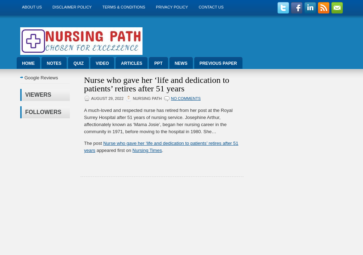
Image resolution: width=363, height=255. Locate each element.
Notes (54, 63)
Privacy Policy (172, 7)
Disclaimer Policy (72, 7)
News (181, 63)
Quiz (78, 63)
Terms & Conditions (123, 7)
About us (32, 7)
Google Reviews (41, 77)
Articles (131, 63)
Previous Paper (218, 63)
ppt (158, 63)
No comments (186, 98)
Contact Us (211, 7)
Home (28, 63)
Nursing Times (147, 150)
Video (102, 63)
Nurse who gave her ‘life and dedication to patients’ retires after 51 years (156, 84)
